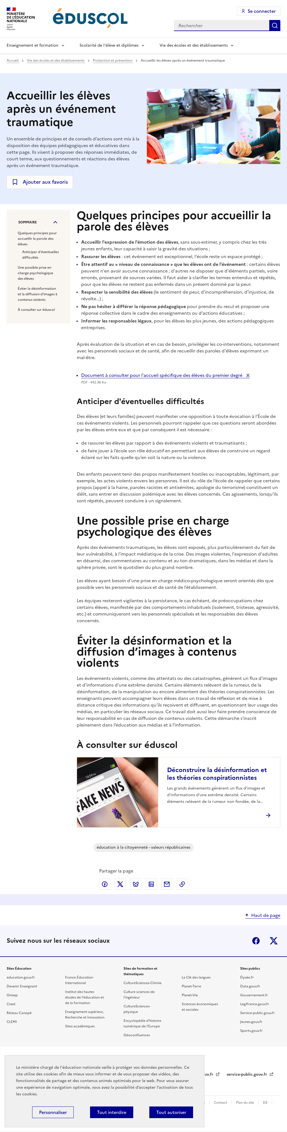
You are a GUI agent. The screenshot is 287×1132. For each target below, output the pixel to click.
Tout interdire (111, 1112)
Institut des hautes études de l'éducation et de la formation (84, 997)
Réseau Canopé (19, 1012)
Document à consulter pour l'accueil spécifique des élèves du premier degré (162, 375)
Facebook (256, 940)
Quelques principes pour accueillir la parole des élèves (37, 239)
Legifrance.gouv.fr (254, 1004)
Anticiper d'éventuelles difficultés (40, 254)
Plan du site (245, 1102)
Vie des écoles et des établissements (194, 45)
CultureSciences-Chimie (143, 982)
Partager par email (166, 884)
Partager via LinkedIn (151, 884)
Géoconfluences (137, 1035)
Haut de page (265, 915)
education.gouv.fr (21, 977)
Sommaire (27, 222)
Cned (11, 1004)
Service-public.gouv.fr (257, 1012)
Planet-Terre (191, 986)
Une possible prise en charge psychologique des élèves (35, 273)
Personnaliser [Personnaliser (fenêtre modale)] (53, 1112)
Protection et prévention (113, 60)
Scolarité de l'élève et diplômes (109, 45)
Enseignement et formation (32, 45)
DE (265, 1102)
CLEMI (12, 1021)
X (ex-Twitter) (273, 940)
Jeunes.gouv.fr (251, 1021)
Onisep (12, 995)
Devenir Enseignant (22, 986)
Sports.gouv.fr (251, 1030)
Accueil (13, 60)
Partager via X (120, 884)
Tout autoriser (171, 1112)
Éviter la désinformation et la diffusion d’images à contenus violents (37, 294)
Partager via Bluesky (135, 884)
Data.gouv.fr (250, 986)
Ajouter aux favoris (45, 182)
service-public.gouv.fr (247, 1074)
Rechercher (274, 25)
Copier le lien (182, 884)
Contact (221, 1102)
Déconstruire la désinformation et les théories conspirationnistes (217, 773)
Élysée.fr (247, 977)
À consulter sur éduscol (36, 309)
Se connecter (262, 11)
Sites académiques (80, 1026)
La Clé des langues (196, 977)
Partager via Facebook (104, 884)
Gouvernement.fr (254, 995)
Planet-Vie (190, 995)
